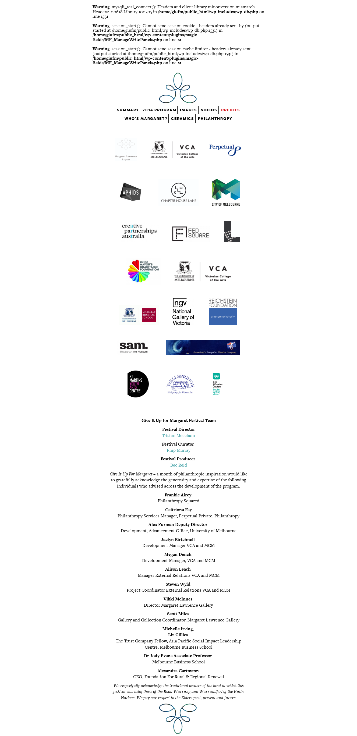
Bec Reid (178, 465)
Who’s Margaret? (146, 118)
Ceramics (182, 118)
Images (188, 110)
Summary (128, 110)
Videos (209, 110)
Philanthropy (215, 118)
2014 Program (159, 110)
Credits (230, 110)
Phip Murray (178, 450)
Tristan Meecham (178, 435)
